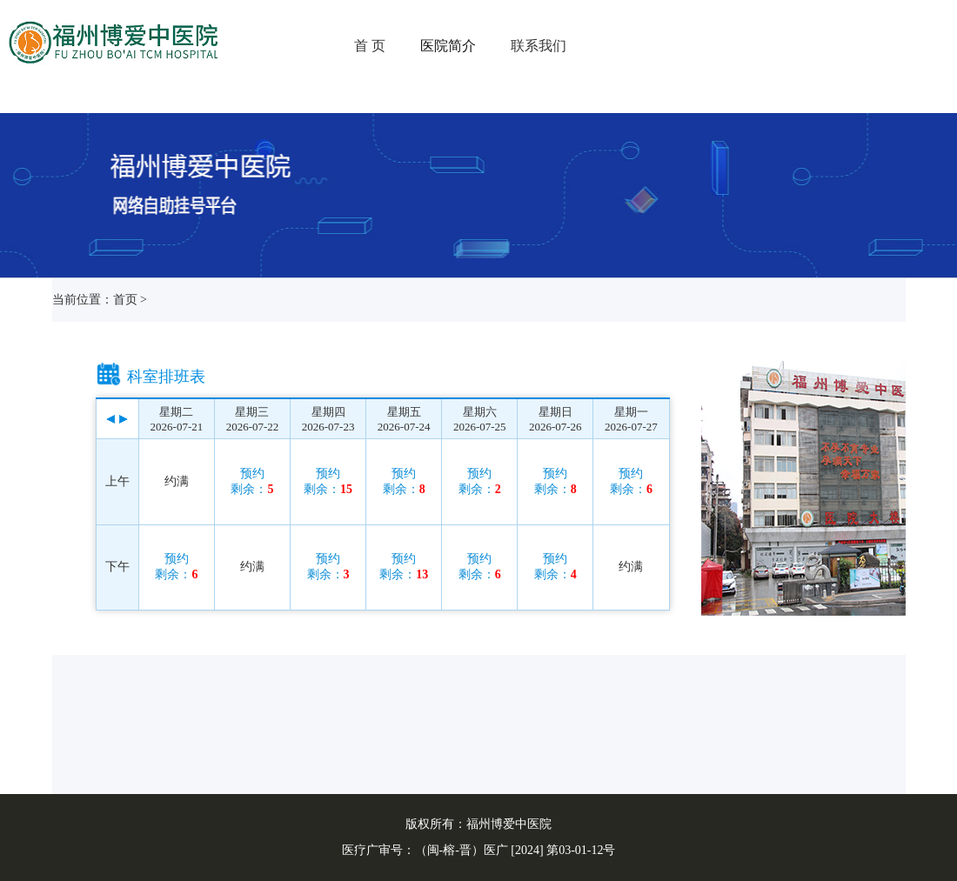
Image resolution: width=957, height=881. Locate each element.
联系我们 (538, 45)
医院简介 (448, 45)
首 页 (369, 45)
